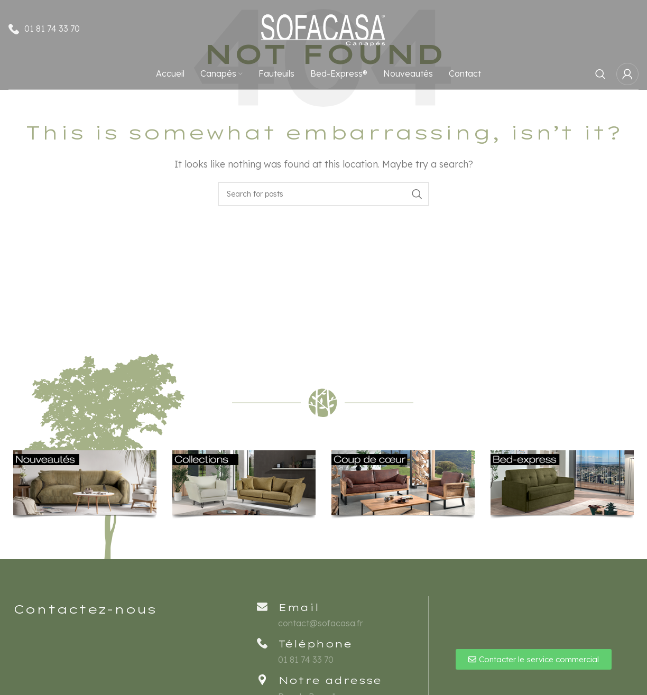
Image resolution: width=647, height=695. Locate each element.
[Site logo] (323, 28)
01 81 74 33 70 (52, 28)
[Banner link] (84, 485)
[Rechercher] (600, 74)
